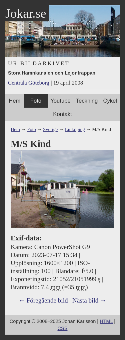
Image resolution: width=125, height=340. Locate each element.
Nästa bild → (89, 300)
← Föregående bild (43, 300)
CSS (63, 328)
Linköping (75, 129)
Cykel (110, 101)
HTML (106, 321)
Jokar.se (25, 13)
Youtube (60, 101)
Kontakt (62, 114)
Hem (14, 101)
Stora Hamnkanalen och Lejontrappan (51, 73)
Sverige (50, 129)
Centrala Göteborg (28, 83)
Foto (35, 101)
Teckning (87, 101)
